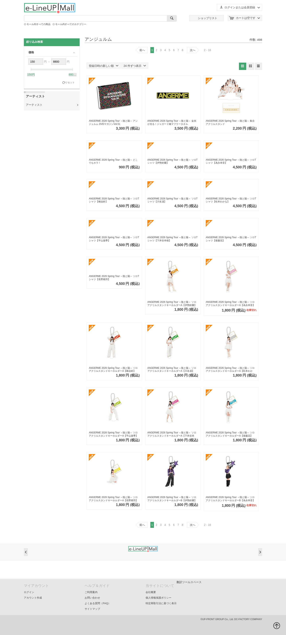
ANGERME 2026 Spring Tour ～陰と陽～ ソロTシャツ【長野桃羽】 (114, 278)
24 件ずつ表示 (135, 65)
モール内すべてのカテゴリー (70, 24)
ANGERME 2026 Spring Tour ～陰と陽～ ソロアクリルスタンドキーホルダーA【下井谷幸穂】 (171, 434)
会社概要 (151, 592)
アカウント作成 (33, 597)
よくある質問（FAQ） (98, 603)
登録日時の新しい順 (103, 65)
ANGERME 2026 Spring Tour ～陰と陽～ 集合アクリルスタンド (230, 122)
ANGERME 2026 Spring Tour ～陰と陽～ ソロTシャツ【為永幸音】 (231, 161)
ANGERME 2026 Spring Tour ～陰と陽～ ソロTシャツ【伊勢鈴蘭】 (172, 161)
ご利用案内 (91, 592)
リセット (70, 82)
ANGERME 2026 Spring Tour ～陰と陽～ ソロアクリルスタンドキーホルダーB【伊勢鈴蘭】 (172, 499)
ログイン (29, 592)
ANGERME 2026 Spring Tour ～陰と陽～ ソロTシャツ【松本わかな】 (231, 200)
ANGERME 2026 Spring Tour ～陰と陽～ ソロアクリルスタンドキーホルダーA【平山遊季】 (113, 434)
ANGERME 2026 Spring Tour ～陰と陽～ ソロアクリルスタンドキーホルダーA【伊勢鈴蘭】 (172, 304)
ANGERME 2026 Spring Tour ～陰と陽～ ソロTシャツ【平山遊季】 (114, 239)
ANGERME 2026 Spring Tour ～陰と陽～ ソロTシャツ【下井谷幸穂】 (172, 239)
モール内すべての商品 (38, 24)
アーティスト (34, 104)
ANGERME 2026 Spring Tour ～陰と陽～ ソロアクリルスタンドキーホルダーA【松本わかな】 (230, 370)
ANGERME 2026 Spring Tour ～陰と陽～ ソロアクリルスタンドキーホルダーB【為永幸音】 (230, 499)
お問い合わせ (92, 597)
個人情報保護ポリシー (158, 597)
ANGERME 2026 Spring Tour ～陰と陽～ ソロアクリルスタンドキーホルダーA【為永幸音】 (230, 304)
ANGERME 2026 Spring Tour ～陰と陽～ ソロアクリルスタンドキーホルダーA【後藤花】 (230, 434)
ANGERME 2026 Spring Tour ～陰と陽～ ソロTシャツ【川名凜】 (172, 200)
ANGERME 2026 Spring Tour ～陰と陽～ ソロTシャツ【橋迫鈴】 (114, 200)
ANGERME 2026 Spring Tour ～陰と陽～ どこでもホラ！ (113, 161)
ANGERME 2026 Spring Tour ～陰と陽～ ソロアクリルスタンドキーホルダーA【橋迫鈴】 (113, 370)
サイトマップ (92, 608)
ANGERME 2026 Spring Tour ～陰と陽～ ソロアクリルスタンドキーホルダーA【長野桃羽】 (113, 499)
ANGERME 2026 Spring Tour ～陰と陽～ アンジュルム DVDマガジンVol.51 (113, 122)
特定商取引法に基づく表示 (161, 603)
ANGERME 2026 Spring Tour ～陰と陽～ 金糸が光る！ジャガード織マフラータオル (171, 122)
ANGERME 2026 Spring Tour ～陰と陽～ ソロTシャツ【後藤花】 (231, 239)
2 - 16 (207, 50)
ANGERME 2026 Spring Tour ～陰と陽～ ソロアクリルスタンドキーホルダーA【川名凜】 (171, 370)
